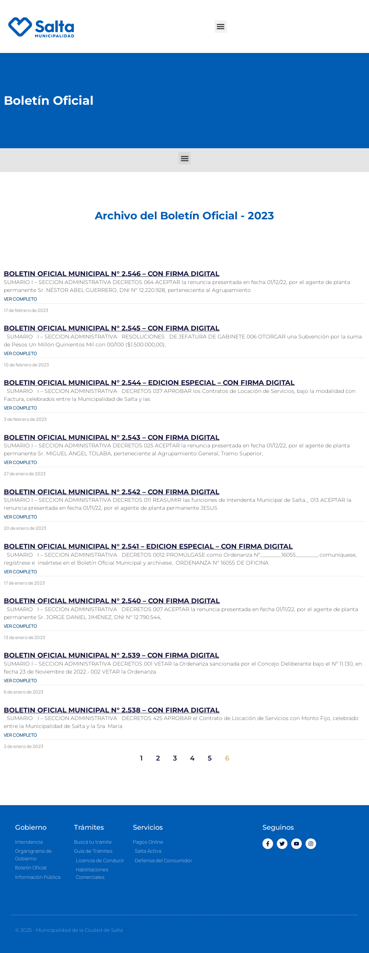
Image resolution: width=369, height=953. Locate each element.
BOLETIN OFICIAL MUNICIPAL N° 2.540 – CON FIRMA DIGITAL (112, 601)
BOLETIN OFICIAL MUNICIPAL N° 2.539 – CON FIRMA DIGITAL (111, 655)
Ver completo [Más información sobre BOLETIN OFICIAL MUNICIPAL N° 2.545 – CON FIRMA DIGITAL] (20, 353)
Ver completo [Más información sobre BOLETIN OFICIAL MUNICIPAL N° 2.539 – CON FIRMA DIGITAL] (20, 680)
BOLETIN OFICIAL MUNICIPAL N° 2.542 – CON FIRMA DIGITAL (111, 492)
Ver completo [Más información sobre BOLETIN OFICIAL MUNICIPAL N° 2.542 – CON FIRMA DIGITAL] (20, 517)
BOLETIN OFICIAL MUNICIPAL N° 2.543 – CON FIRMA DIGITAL (111, 437)
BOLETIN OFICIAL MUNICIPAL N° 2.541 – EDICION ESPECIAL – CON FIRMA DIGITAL (148, 546)
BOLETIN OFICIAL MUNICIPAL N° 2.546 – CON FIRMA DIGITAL (111, 274)
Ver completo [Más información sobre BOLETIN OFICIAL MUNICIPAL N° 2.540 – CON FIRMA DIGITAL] (20, 626)
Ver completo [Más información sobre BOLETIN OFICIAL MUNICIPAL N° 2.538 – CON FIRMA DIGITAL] (20, 735)
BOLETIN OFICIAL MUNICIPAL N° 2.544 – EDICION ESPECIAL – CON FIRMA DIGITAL (149, 383)
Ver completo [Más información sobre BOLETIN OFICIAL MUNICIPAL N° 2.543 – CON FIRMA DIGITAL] (20, 462)
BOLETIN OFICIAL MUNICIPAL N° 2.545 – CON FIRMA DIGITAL (111, 328)
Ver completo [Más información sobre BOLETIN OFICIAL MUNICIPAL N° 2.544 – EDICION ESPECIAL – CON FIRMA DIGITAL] (20, 408)
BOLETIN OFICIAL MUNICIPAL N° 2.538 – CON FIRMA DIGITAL (111, 710)
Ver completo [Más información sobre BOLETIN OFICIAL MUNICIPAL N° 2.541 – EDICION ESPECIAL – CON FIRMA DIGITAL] (20, 571)
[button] (221, 26)
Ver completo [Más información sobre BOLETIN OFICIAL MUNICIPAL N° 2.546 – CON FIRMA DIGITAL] (20, 299)
